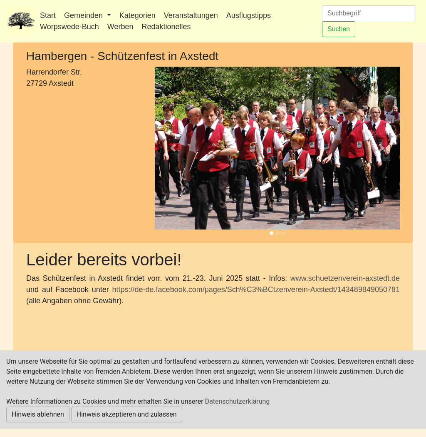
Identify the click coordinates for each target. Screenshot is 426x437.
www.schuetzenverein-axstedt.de (345, 278)
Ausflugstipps (248, 15)
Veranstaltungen (191, 15)
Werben (120, 26)
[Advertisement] (84, 146)
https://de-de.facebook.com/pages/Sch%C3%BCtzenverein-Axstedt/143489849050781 (256, 289)
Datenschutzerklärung (237, 401)
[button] (173, 148)
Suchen (338, 28)
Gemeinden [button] (84, 15)
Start (48, 15)
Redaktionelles (166, 26)
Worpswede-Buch (69, 26)
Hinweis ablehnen (38, 414)
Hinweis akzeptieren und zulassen (127, 414)
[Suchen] (369, 13)
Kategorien (137, 15)
